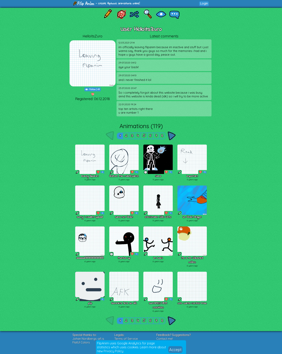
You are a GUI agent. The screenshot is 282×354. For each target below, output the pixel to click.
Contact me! (164, 338)
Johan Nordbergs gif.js (88, 338)
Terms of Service (126, 338)
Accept (175, 349)
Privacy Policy (113, 351)
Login (204, 3)
